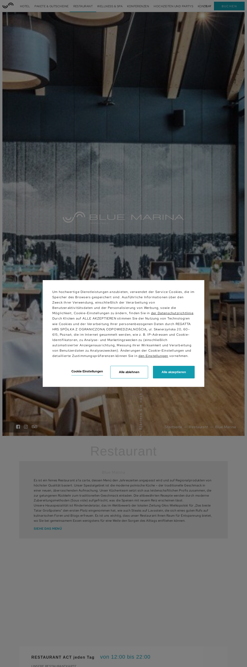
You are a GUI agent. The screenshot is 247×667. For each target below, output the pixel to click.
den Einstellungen (153, 356)
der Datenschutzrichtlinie (172, 313)
